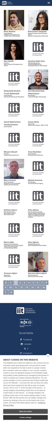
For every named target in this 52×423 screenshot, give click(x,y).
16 (43, 287)
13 (27, 287)
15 (38, 287)
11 (16, 287)
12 (21, 287)
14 (32, 287)
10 (10, 287)
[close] (48, 356)
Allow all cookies (25, 411)
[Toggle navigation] (49, 3)
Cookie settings (25, 417)
